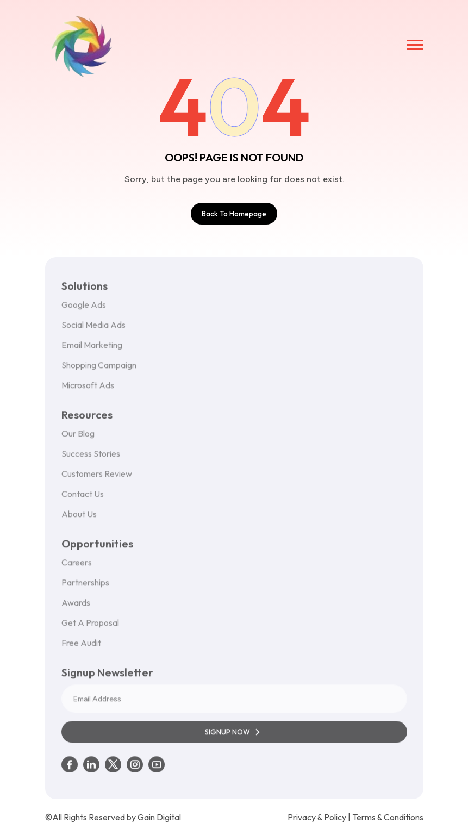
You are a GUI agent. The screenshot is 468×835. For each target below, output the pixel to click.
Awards (75, 607)
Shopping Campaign (98, 369)
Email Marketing (91, 349)
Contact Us (82, 498)
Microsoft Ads (87, 389)
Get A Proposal (90, 627)
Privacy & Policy (317, 817)
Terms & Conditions (387, 817)
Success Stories (90, 458)
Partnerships (85, 587)
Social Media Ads (93, 329)
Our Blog (78, 438)
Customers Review (96, 478)
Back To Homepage (234, 213)
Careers (76, 567)
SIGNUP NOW (234, 737)
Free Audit (81, 647)
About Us (79, 518)
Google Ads (83, 309)
